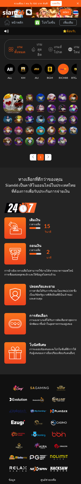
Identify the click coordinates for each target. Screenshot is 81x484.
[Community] (29, 12)
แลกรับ (56, 3)
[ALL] (9, 72)
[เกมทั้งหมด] (17, 49)
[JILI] (36, 72)
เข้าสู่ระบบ (50, 12)
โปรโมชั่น (45, 22)
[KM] (23, 72)
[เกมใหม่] (73, 49)
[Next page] (48, 157)
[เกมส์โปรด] (54, 49)
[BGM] (49, 72)
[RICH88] (63, 72)
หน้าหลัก (13, 22)
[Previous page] (33, 157)
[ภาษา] (75, 12)
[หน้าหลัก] (13, 12)
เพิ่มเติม (68, 22)
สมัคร (66, 12)
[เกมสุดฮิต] (36, 49)
